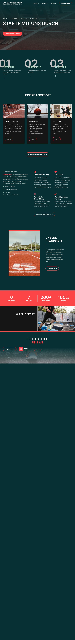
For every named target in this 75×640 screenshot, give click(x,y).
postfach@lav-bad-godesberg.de (33, 350)
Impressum (5, 359)
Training (36, 3)
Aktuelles (55, 3)
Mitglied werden (65, 3)
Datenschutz (13, 359)
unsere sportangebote (12, 33)
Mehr (9, 139)
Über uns (45, 3)
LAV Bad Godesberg (13, 3)
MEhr (33, 139)
